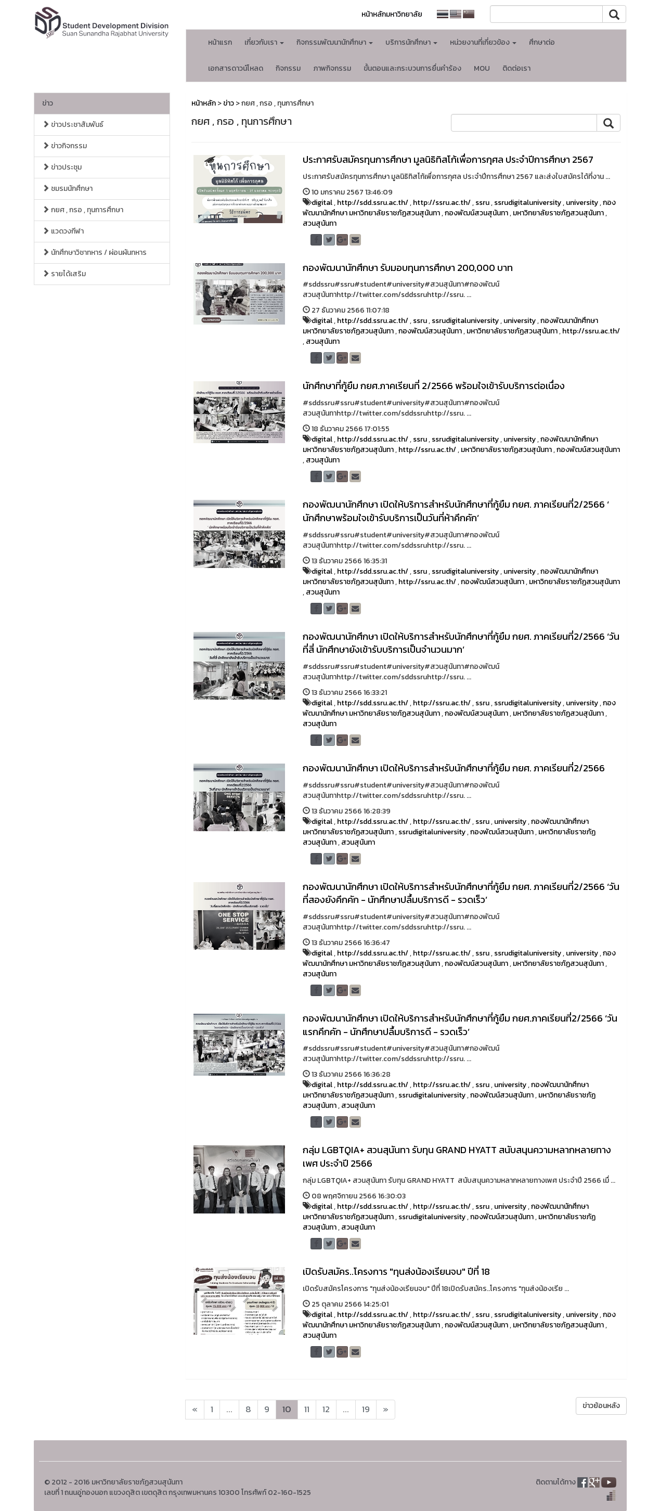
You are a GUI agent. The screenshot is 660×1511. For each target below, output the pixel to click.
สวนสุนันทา (320, 223)
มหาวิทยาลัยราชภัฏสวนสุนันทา (558, 213)
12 (326, 1409)
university (582, 202)
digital (322, 202)
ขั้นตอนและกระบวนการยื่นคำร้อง (412, 68)
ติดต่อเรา (516, 68)
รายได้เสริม (64, 273)
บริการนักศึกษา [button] (411, 42)
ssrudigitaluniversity (527, 202)
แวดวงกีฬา (63, 231)
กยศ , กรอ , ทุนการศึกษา (82, 209)
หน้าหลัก (203, 103)
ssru (482, 202)
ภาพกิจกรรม (332, 68)
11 (306, 1409)
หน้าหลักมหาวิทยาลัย (391, 14)
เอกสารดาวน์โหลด (235, 68)
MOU (482, 68)
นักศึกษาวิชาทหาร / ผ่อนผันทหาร (94, 252)
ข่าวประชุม (62, 167)
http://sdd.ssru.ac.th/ (372, 202)
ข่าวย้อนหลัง (601, 1405)
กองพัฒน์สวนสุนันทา (476, 213)
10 (286, 1409)
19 (366, 1409)
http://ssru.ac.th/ (442, 202)
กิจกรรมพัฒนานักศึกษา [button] (334, 42)
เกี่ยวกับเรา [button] (264, 42)
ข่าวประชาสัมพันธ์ (72, 124)
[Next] (194, 1409)
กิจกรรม (288, 68)
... (229, 1409)
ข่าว (47, 103)
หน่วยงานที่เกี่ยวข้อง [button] (483, 42)
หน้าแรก (220, 42)
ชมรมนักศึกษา (67, 188)
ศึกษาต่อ (542, 42)
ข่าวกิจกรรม (64, 145)
